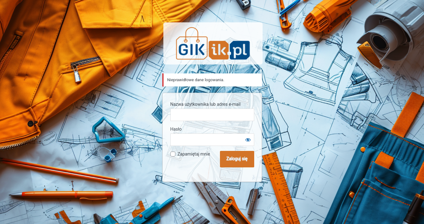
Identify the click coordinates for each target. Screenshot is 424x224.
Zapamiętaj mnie (194, 154)
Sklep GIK (213, 43)
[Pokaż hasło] (248, 139)
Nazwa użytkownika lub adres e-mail (205, 104)
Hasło (176, 129)
